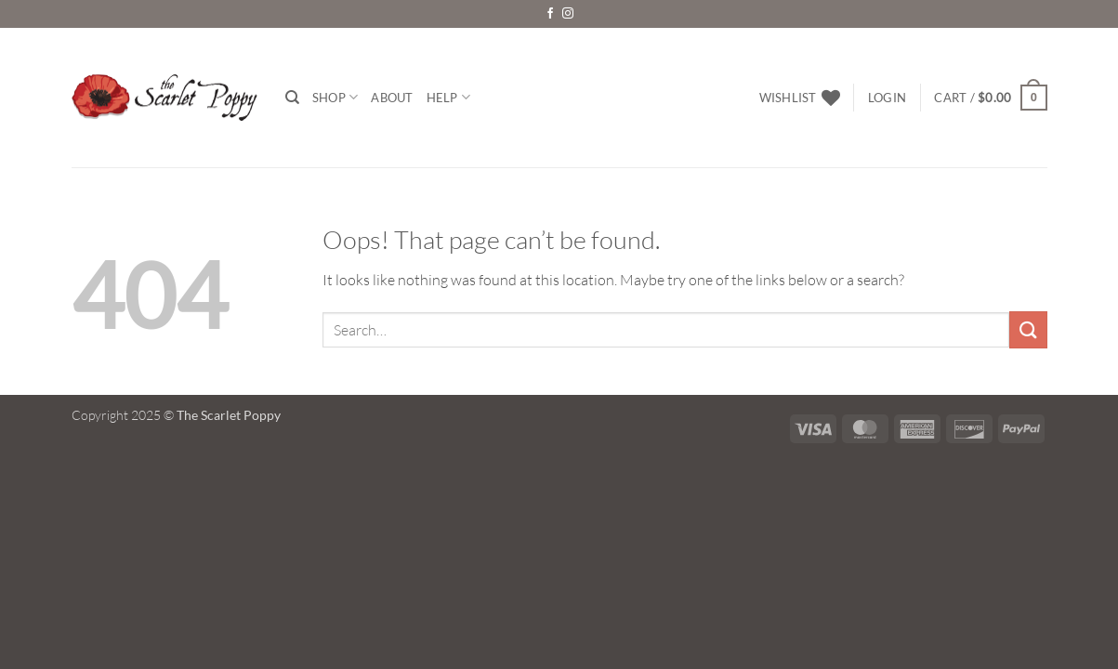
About (392, 97)
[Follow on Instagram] (567, 13)
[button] (887, 97)
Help (448, 97)
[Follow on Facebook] (550, 13)
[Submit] (1027, 329)
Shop (335, 97)
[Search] (292, 97)
